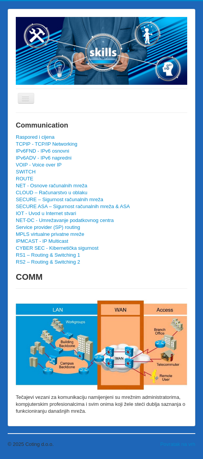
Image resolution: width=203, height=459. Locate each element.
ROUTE (25, 179)
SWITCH (25, 172)
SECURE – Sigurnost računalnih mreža (59, 199)
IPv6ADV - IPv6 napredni (44, 158)
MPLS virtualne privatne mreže (50, 234)
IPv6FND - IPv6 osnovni (42, 151)
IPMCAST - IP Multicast (42, 241)
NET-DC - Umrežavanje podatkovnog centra (65, 220)
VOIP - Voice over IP (39, 165)
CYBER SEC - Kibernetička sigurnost (57, 248)
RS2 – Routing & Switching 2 (48, 262)
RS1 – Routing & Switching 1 (48, 255)
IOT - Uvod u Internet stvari (46, 213)
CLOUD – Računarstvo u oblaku (51, 192)
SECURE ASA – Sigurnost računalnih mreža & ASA (73, 206)
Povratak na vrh (177, 444)
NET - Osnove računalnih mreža (51, 185)
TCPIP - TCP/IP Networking (46, 144)
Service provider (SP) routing (48, 227)
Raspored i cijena (35, 137)
